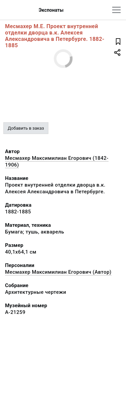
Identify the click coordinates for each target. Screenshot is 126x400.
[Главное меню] (116, 9)
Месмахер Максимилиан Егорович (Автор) (58, 272)
